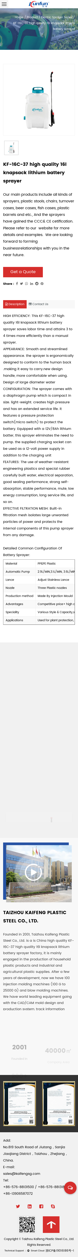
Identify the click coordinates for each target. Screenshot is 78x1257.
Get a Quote (23, 272)
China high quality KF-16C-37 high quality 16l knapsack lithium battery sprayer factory (38, 947)
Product (32, 17)
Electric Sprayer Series (56, 17)
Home (19, 17)
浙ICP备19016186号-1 (60, 1250)
